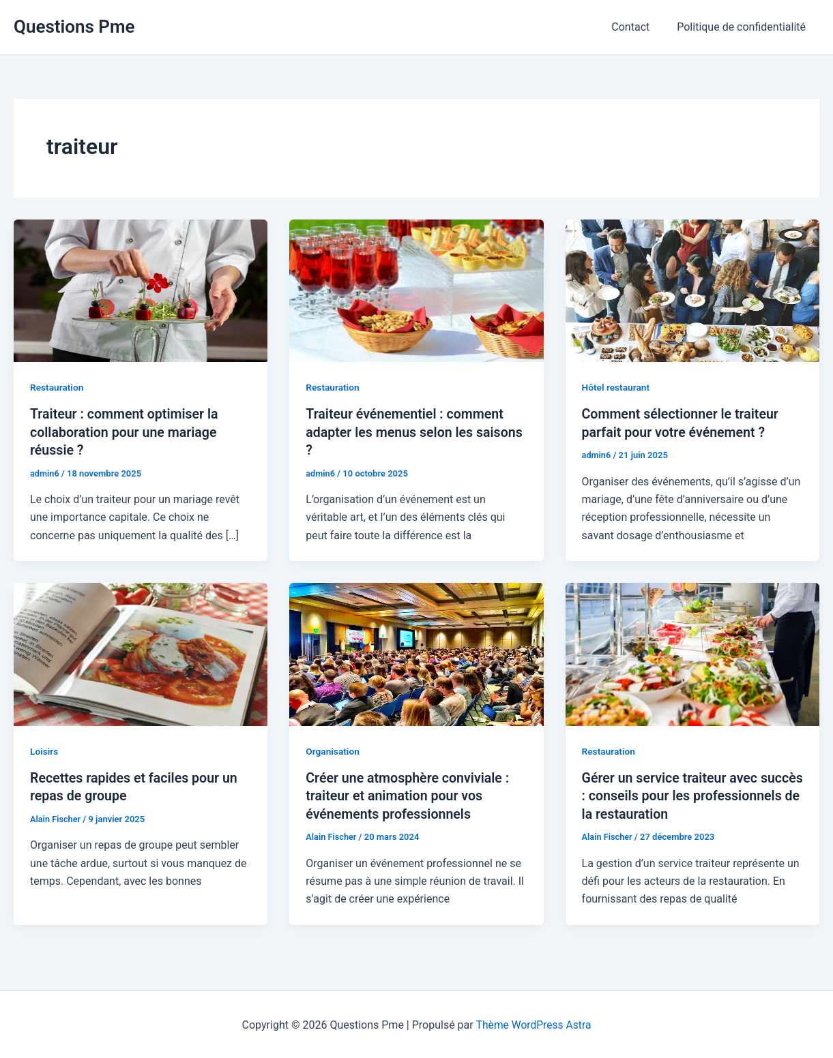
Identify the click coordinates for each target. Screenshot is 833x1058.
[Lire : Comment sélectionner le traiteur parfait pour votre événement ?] (692, 290)
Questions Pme (74, 26)
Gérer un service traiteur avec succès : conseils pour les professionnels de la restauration (682, 795)
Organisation (333, 750)
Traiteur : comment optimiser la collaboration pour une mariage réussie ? (126, 431)
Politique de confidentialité (743, 26)
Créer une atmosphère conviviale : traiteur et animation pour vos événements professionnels (410, 795)
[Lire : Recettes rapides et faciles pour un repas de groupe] (140, 652)
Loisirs (44, 750)
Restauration (57, 387)
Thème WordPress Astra (534, 1023)
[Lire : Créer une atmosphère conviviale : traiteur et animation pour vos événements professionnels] (416, 652)
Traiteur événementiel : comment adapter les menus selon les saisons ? (407, 431)
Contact (638, 26)
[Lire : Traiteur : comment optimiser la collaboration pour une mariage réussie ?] (140, 290)
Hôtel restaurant (617, 387)
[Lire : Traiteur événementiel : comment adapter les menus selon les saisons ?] (416, 290)
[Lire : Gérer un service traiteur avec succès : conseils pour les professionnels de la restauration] (692, 652)
